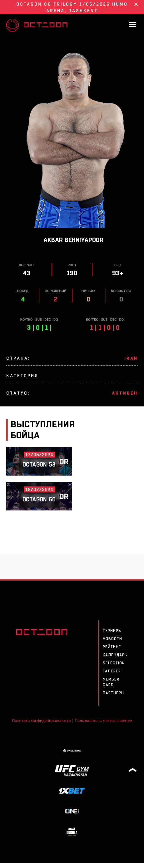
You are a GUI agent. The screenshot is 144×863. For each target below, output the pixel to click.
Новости (112, 639)
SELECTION (114, 663)
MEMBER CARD (111, 682)
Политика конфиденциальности (41, 720)
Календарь (115, 655)
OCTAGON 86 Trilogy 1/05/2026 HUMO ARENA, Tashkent (72, 7)
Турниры (112, 630)
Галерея (112, 671)
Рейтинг (112, 647)
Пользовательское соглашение (103, 720)
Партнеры (114, 693)
